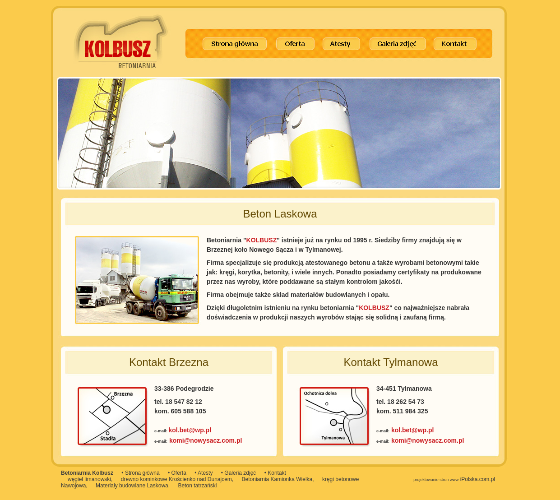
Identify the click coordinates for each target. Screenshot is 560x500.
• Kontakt (275, 473)
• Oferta (177, 473)
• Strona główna (140, 473)
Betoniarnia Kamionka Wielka (277, 479)
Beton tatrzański (197, 485)
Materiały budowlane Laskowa (132, 485)
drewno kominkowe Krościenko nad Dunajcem (176, 479)
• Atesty (203, 473)
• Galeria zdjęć (238, 473)
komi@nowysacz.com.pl (205, 440)
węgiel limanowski (89, 479)
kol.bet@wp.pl (190, 430)
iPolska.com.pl (454, 479)
